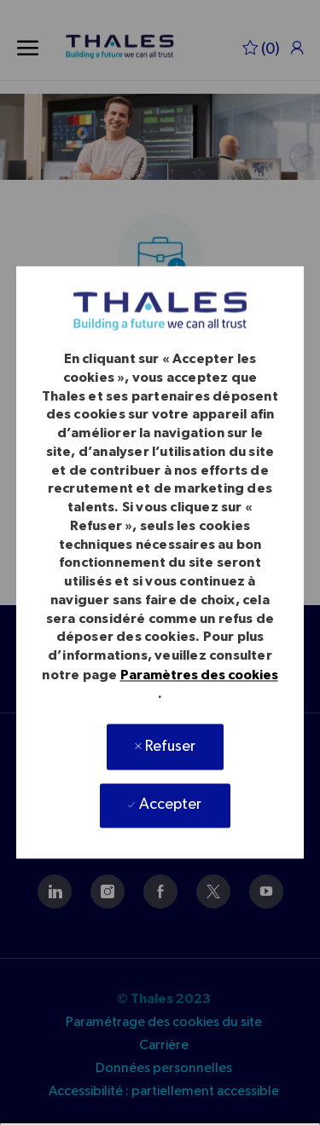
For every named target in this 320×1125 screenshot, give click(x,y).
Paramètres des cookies (199, 675)
